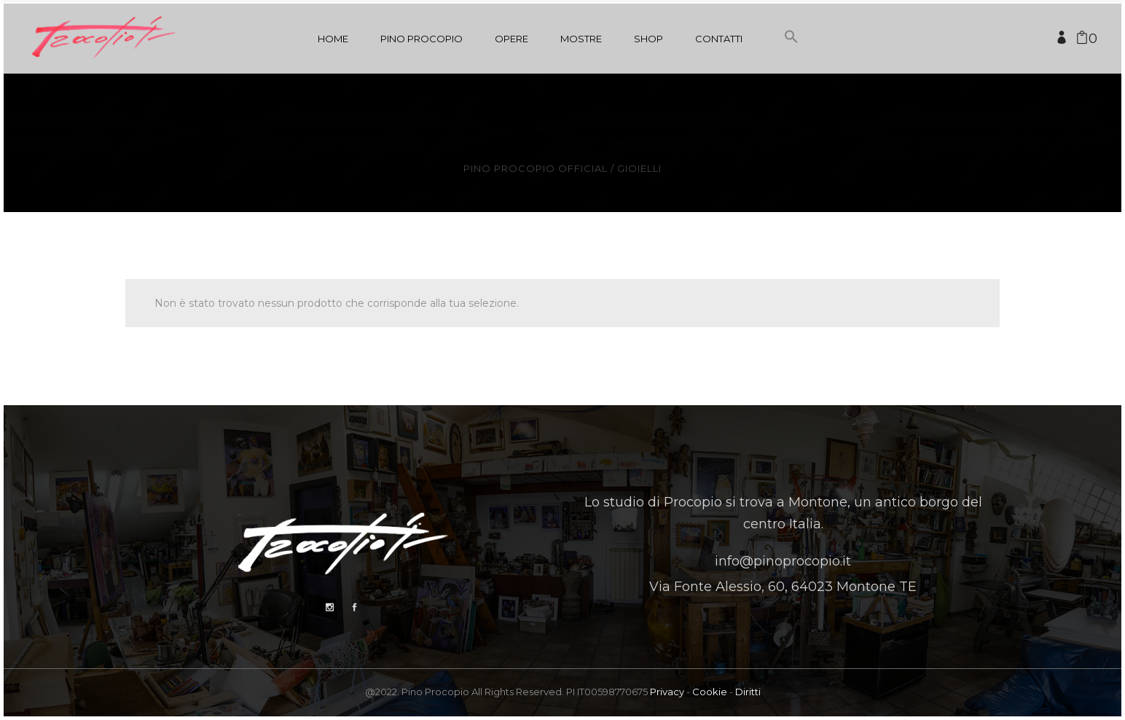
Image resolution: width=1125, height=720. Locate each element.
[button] (791, 64)
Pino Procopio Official (535, 168)
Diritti (748, 691)
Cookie (709, 691)
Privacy (667, 691)
